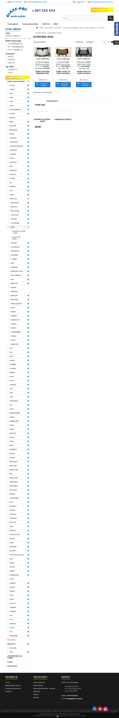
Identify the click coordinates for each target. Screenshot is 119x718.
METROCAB (14, 470)
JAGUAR (13, 385)
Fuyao (11, 63)
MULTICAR (13, 490)
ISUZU (12, 376)
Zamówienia (38, 685)
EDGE (13, 227)
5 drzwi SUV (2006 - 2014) (18, 232)
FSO (11, 352)
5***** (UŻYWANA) (16, 47)
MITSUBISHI (14, 486)
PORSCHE (13, 518)
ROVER (12, 538)
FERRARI (12, 186)
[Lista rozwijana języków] (82, 2)
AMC (11, 97)
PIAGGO (13, 510)
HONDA (12, 360)
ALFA (11, 93)
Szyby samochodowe (16, 81)
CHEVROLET (14, 142)
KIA (11, 405)
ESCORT (14, 243)
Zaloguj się (96, 2)
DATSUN (13, 174)
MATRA (12, 453)
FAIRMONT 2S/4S (17, 271)
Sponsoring (41, 33)
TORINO (14, 336)
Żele (11, 652)
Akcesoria (11, 644)
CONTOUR (14, 215)
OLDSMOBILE (14, 498)
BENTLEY (12, 118)
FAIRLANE (14, 267)
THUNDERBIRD (16, 332)
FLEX (12, 279)
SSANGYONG (14, 575)
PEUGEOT (13, 506)
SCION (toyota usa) (17, 555)
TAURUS (14, 324)
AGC (10, 57)
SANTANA (13, 547)
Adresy (36, 694)
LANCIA (12, 417)
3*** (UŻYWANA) (15, 44)
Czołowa (12, 69)
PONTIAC (13, 514)
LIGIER (12, 429)
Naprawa (74, 28)
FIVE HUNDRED (16, 275)
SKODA (12, 567)
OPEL (11, 502)
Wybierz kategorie (15, 77)
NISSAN (12, 494)
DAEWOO (13, 162)
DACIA (12, 158)
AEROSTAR (15, 203)
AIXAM (12, 89)
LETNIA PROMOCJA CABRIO (14, 657)
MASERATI (13, 449)
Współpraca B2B (54, 33)
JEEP (11, 397)
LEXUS (12, 425)
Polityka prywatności (13, 688)
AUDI (11, 105)
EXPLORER (14, 255)
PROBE (13, 312)
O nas (41, 28)
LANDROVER (14, 421)
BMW (11, 122)
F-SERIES (14, 259)
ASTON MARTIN (15, 110)
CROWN (14, 219)
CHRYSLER (13, 150)
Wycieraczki (12, 666)
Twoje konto (40, 677)
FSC (11, 348)
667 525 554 (17, 2)
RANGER (14, 316)
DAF (11, 166)
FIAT (11, 191)
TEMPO (13, 328)
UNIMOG (13, 624)
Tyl (10, 72)
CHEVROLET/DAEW (16, 146)
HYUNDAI (13, 368)
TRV (11, 615)
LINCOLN (13, 433)
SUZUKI (12, 587)
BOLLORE (13, 126)
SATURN (12, 551)
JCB (11, 389)
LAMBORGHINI (15, 413)
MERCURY (14, 295)
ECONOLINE (15, 223)
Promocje (11, 640)
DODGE (12, 178)
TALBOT (12, 591)
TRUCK (13, 340)
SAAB (12, 543)
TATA (11, 595)
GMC (11, 356)
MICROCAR (14, 478)
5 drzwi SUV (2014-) (16, 238)
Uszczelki (13, 648)
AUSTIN (12, 114)
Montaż (66, 28)
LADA (11, 409)
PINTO (13, 308)
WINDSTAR (14, 344)
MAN (11, 445)
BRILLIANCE (13, 130)
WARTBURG (14, 636)
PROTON (13, 522)
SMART (12, 571)
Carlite (11, 60)
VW (11, 632)
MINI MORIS (14, 482)
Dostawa (49, 28)
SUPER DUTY (15, 320)
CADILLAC (13, 138)
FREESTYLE (14, 283)
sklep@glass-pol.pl (39, 2)
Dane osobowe (39, 682)
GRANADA (14, 291)
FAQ (86, 28)
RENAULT (13, 530)
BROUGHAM (15, 211)
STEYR (12, 579)
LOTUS (12, 437)
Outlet (9, 662)
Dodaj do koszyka (41, 84)
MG (11, 474)
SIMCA (12, 563)
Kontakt (58, 28)
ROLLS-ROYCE (15, 534)
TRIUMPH (13, 611)
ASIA (11, 101)
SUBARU (13, 583)
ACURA (12, 85)
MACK (12, 441)
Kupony (36, 697)
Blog (74, 2)
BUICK (12, 134)
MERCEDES (13, 462)
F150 (12, 263)
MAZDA (12, 457)
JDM (11, 393)
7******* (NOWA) (15, 50)
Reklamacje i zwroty (13, 685)
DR (11, 182)
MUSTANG (14, 300)
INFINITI (12, 372)
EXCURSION (15, 247)
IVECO (12, 381)
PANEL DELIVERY (16, 304)
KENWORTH (14, 401)
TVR (11, 619)
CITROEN (13, 154)
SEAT (11, 559)
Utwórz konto (108, 2)
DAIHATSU (13, 170)
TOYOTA (13, 603)
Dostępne (96, 42)
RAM (11, 526)
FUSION (13, 287)
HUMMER (13, 364)
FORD (12, 195)
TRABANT (13, 607)
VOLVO (12, 628)
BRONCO (14, 207)
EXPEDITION (15, 251)
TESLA (12, 599)
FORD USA (13, 199)
